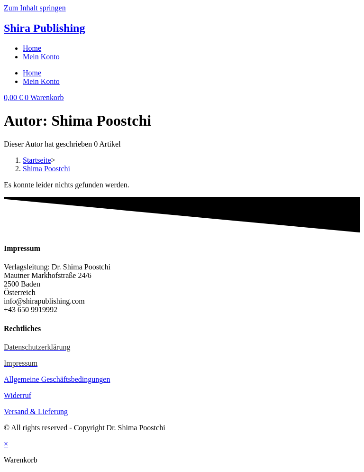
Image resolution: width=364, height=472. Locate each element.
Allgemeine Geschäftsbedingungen (57, 379)
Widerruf (17, 395)
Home (32, 48)
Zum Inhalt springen (35, 8)
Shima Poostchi (46, 169)
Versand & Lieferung (36, 411)
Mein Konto (41, 57)
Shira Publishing (44, 28)
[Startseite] (37, 160)
